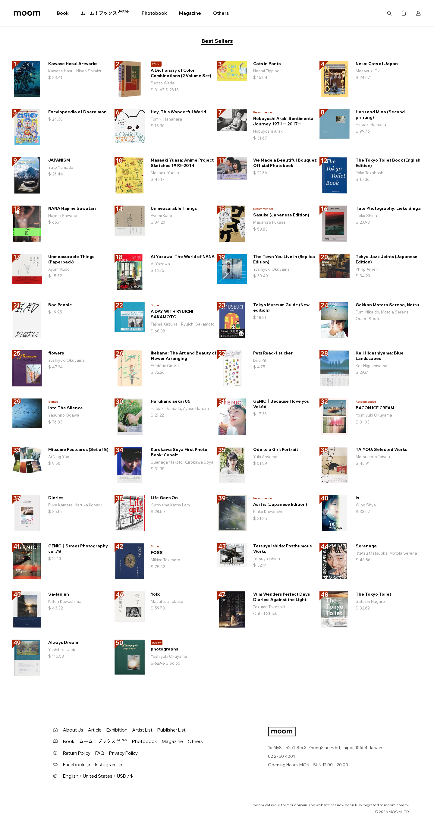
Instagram (108, 764)
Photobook (154, 13)
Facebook (76, 764)
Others (221, 13)
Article (95, 730)
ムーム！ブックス (105, 13)
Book (63, 13)
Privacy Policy (123, 753)
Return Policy (76, 753)
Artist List (142, 730)
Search (389, 13)
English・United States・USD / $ (98, 776)
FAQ (99, 753)
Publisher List (171, 730)
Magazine (190, 13)
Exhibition (116, 730)
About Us (73, 730)
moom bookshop (27, 13)
